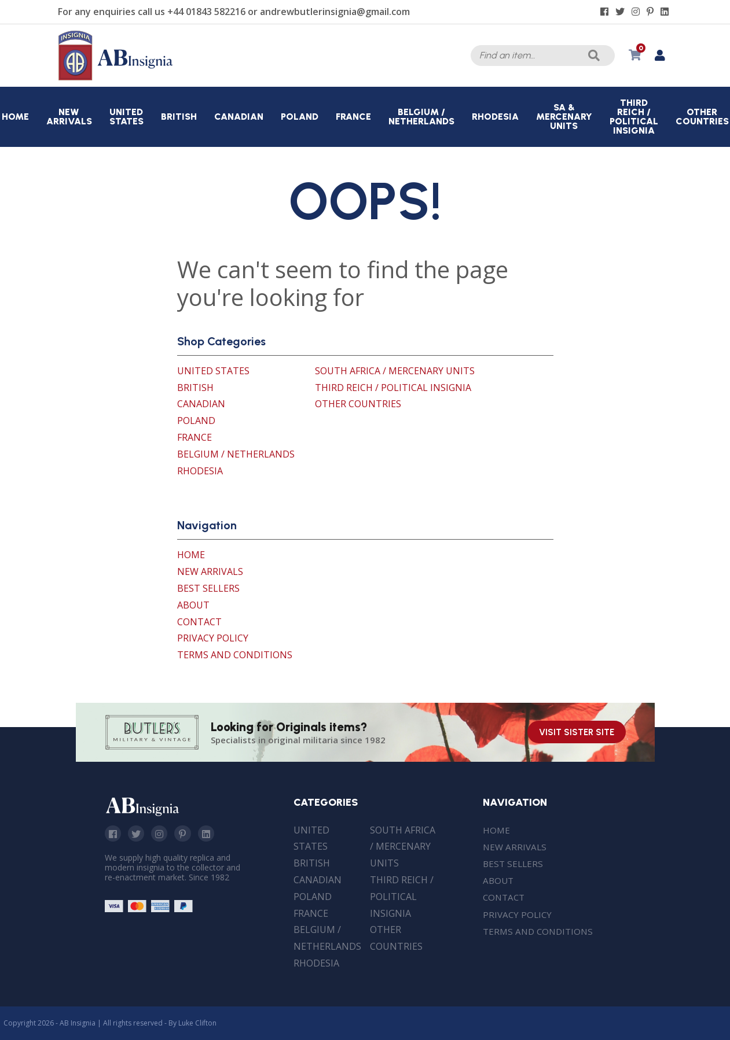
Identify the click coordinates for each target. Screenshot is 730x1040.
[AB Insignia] (116, 77)
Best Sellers (208, 588)
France (194, 437)
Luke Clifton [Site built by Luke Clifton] (197, 1023)
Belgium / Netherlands (236, 454)
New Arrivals (210, 571)
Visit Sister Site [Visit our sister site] (576, 732)
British (195, 387)
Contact (199, 621)
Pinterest (186, 834)
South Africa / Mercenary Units (395, 370)
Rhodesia (200, 470)
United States (213, 370)
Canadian (201, 403)
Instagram (162, 834)
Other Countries (358, 403)
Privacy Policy (212, 638)
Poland (196, 420)
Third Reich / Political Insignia (393, 387)
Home (191, 554)
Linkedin (211, 834)
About (193, 605)
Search (593, 55)
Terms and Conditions (234, 654)
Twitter (137, 834)
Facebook (113, 834)
